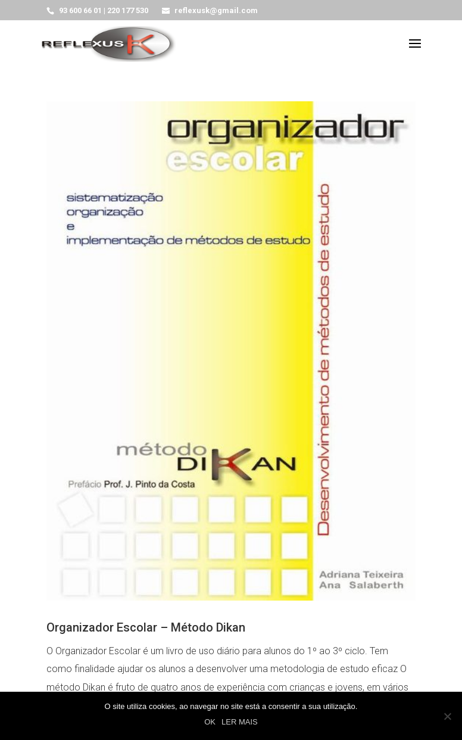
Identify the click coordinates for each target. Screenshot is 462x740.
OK (210, 721)
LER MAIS (239, 721)
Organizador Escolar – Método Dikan (145, 627)
